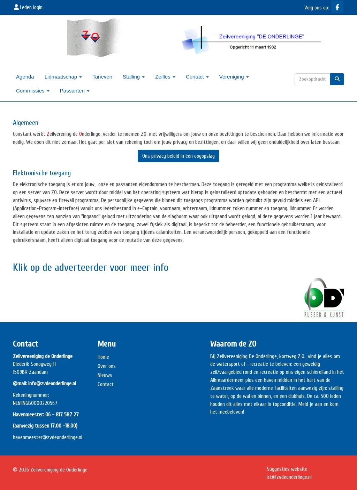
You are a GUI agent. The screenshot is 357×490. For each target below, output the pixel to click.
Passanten (75, 91)
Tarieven (102, 77)
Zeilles (165, 77)
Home (103, 357)
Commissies (33, 91)
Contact (197, 77)
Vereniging (234, 77)
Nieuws (105, 375)
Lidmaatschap (63, 77)
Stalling (134, 77)
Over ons (107, 366)
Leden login (28, 7)
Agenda (25, 77)
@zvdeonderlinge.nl (62, 437)
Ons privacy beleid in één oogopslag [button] (178, 156)
